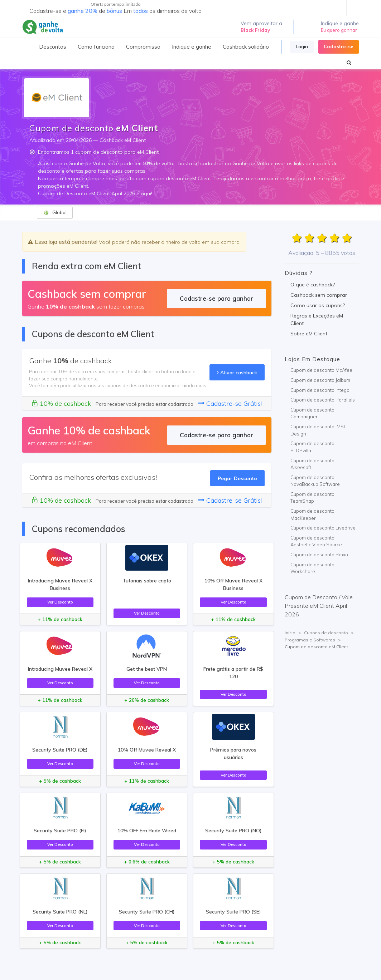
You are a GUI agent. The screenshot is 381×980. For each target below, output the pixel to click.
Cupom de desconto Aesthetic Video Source (316, 541)
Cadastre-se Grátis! (230, 403)
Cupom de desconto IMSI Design (317, 430)
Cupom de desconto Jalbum (320, 380)
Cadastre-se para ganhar (216, 298)
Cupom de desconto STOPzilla (312, 446)
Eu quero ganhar (339, 30)
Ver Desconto (60, 602)
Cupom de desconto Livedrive (323, 528)
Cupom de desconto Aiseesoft (312, 464)
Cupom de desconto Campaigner (312, 413)
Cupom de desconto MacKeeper (312, 514)
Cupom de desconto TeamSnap (312, 497)
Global (55, 213)
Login (302, 46)
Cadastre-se (338, 46)
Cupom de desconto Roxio (319, 554)
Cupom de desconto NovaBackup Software (315, 480)
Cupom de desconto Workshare (312, 568)
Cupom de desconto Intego (319, 390)
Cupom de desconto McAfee (321, 370)
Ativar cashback (237, 372)
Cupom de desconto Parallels (322, 400)
